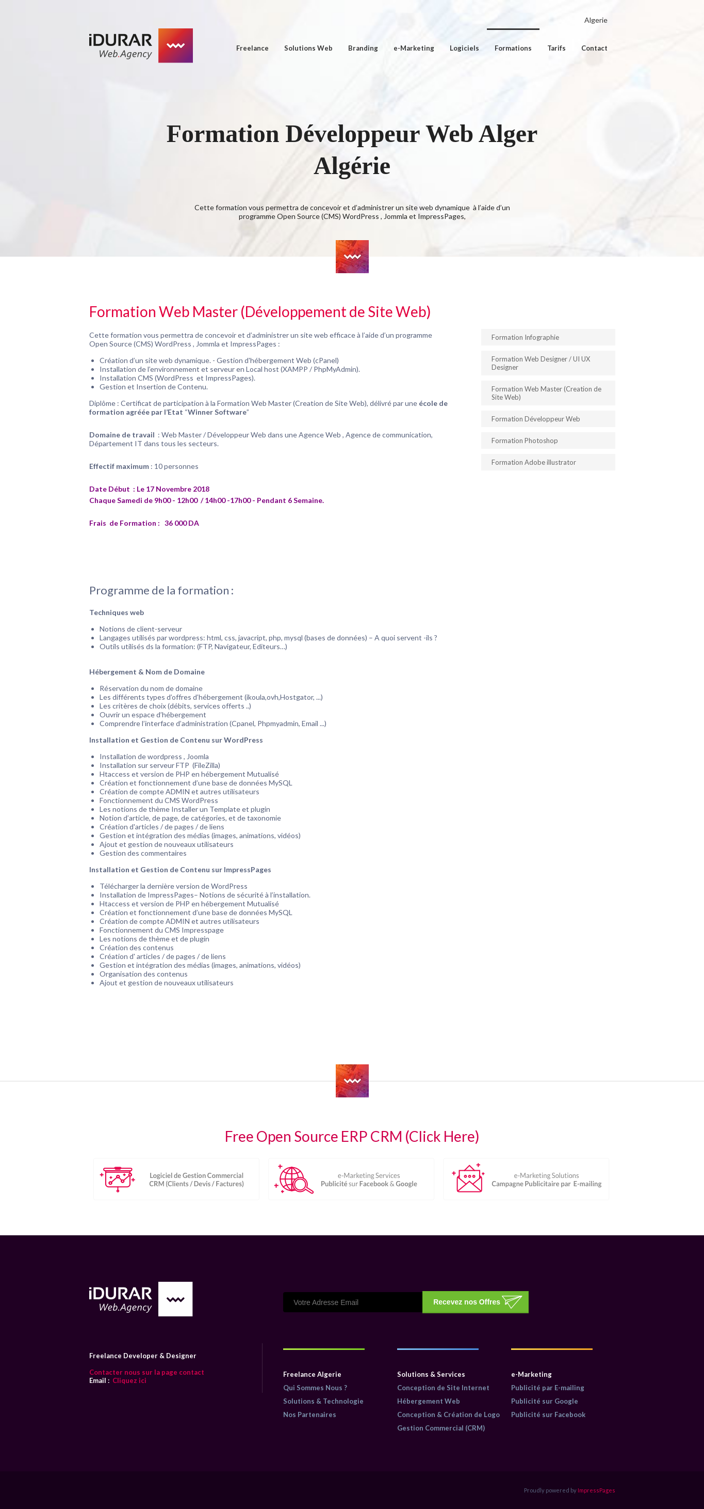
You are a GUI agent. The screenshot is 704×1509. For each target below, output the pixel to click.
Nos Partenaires (309, 1414)
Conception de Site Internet (443, 1388)
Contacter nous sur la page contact (146, 1372)
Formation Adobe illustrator (534, 462)
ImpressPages (596, 1490)
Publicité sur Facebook (548, 1414)
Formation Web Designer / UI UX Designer (541, 363)
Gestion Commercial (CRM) (441, 1428)
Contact (594, 48)
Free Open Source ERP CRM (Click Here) (352, 1136)
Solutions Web (308, 48)
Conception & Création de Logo (448, 1414)
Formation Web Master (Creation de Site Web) (546, 393)
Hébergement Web (428, 1401)
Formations (513, 48)
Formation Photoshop (525, 440)
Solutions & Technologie (323, 1401)
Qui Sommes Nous (312, 1388)
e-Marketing (414, 48)
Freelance (252, 48)
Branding (363, 48)
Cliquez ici (117, 1380)
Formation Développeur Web (536, 419)
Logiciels (464, 48)
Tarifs (556, 48)
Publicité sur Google (544, 1401)
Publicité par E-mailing (547, 1388)
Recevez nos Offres (466, 1302)
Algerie (596, 19)
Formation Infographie (525, 337)
